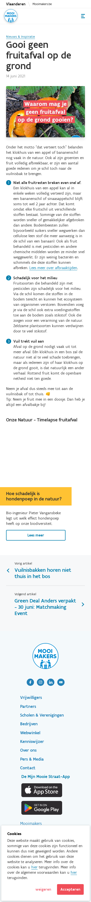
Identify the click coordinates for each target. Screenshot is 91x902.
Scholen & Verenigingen (42, 715)
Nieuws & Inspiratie (20, 37)
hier (34, 867)
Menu (83, 16)
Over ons (28, 750)
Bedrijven (29, 723)
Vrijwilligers (31, 697)
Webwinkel (30, 732)
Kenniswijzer (32, 741)
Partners (28, 706)
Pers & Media (32, 759)
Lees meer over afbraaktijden (53, 267)
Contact (27, 767)
